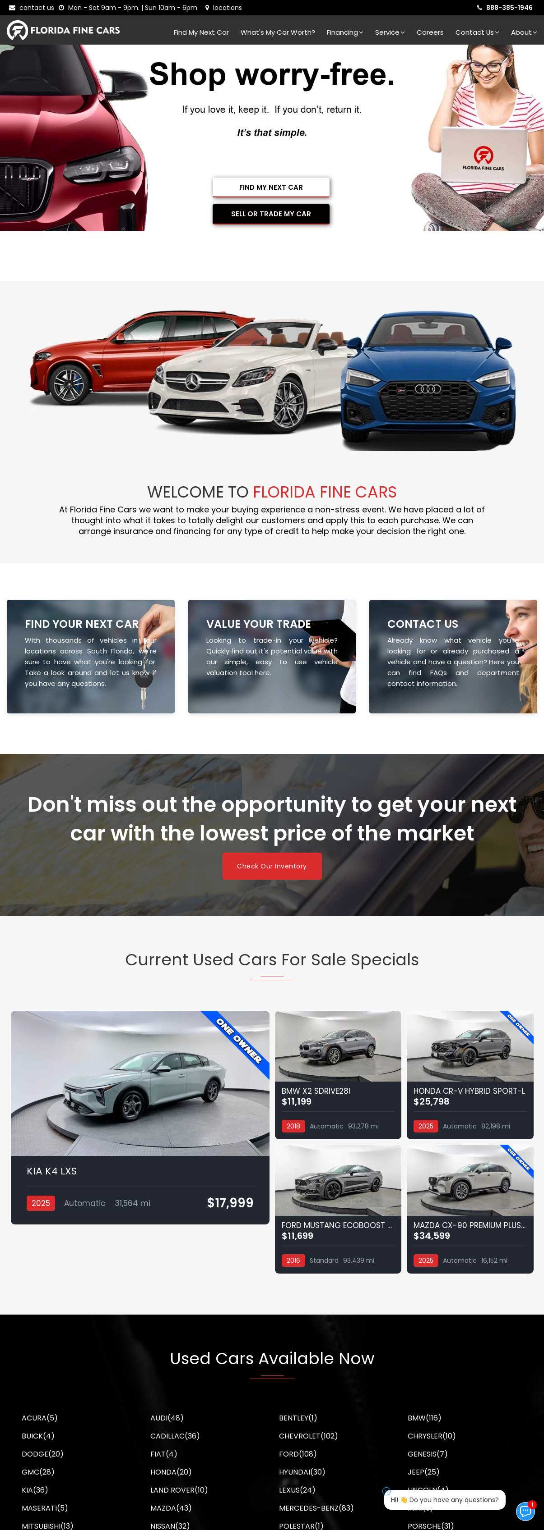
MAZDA (171, 1508)
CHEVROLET (308, 1436)
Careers (430, 32)
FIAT (163, 1454)
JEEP (424, 1472)
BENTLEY (298, 1418)
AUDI (167, 1418)
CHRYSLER (432, 1436)
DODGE (43, 1454)
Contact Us (477, 32)
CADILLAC (175, 1436)
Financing (345, 32)
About (524, 32)
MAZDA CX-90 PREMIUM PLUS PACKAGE (470, 1225)
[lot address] (223, 7)
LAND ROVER (179, 1490)
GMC (38, 1472)
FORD (298, 1454)
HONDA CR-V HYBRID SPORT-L (469, 1091)
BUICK (38, 1436)
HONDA (171, 1472)
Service (390, 32)
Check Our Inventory (272, 866)
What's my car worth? (278, 32)
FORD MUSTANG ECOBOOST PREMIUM (338, 1225)
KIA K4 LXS (52, 1171)
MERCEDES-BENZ (316, 1508)
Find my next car (201, 32)
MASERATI (45, 1508)
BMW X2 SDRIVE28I (316, 1091)
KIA (35, 1490)
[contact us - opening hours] (130, 7)
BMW (425, 1418)
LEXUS (297, 1490)
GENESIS (428, 1454)
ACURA (40, 1418)
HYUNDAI (302, 1472)
